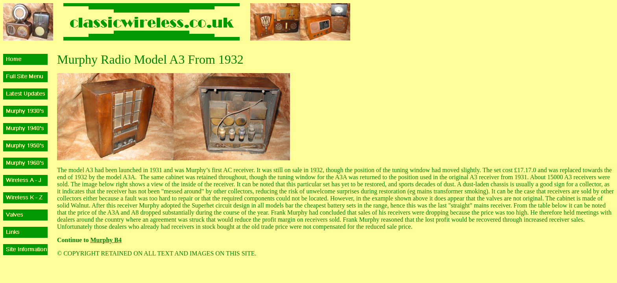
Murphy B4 (106, 240)
